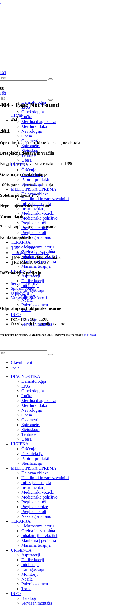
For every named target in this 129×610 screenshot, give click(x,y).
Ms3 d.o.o (90, 334)
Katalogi (28, 598)
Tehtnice (28, 434)
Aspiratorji (30, 555)
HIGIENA (20, 444)
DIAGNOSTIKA (25, 376)
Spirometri (30, 145)
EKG (25, 386)
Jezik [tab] (15, 367)
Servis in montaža (36, 603)
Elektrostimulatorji (37, 526)
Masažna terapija (36, 545)
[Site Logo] (27, 62)
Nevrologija (31, 410)
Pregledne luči (33, 502)
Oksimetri (30, 420)
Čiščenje (28, 449)
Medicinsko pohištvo (39, 497)
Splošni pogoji (23, 288)
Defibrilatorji (32, 559)
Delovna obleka (34, 473)
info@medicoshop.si (30, 252)
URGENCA (21, 550)
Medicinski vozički (37, 492)
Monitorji (29, 574)
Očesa (26, 415)
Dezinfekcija (32, 453)
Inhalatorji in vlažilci (39, 535)
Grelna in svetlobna (38, 531)
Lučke (26, 395)
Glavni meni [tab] (21, 362)
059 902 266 (23, 248)
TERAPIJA (21, 521)
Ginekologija (32, 391)
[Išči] (50, 79)
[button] (3, 72)
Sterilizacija (31, 463)
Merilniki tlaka (34, 126)
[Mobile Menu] (1, 2)
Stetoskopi (30, 150)
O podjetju (20, 293)
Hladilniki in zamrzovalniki (45, 477)
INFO (16, 593)
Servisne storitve (25, 283)
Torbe (26, 588)
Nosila (27, 579)
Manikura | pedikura (38, 540)
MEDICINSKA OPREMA (33, 468)
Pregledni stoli (33, 511)
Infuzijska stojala (36, 482)
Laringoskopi (32, 569)
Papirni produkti (35, 458)
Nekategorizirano (36, 516)
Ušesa (26, 439)
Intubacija (30, 564)
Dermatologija (33, 381)
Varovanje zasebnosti (29, 298)
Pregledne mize (34, 506)
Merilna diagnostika (38, 400)
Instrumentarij (33, 487)
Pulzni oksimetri (35, 584)
